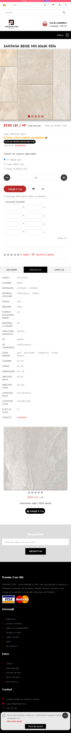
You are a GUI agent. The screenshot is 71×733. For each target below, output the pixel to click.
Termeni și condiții (13, 632)
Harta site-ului (11, 681)
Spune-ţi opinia (43, 254)
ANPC (8, 641)
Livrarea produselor (14, 623)
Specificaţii (35, 269)
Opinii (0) (59, 269)
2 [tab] (32, 116)
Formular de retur (13, 672)
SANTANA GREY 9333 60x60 (35, 503)
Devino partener (13, 677)
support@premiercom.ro (16, 703)
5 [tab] (42, 116)
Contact (9, 663)
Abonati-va (35, 551)
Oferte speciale (12, 668)
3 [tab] (35, 116)
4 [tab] (39, 116)
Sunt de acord (35, 726)
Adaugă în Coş (15, 189)
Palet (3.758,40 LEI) (15, 168)
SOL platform (11, 646)
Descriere (12, 269)
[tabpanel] (35, 84)
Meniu (60, 35)
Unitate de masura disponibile (20, 153)
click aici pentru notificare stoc (19, 142)
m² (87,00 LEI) (12, 159)
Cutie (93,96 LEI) (14, 164)
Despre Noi (10, 619)
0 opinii (24, 254)
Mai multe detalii (14, 721)
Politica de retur (12, 637)
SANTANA (20, 145)
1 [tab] (29, 116)
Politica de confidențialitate (17, 628)
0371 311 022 (12, 708)
